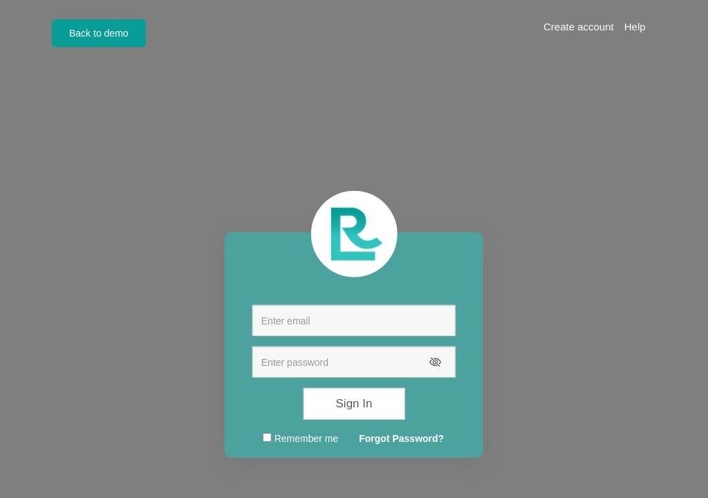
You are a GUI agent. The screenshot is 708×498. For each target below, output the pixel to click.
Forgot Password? (401, 438)
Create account (578, 27)
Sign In (354, 403)
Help (635, 27)
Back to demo (99, 33)
